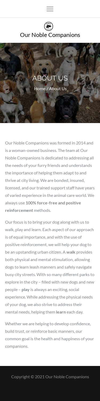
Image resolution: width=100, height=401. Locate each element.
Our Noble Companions (50, 34)
